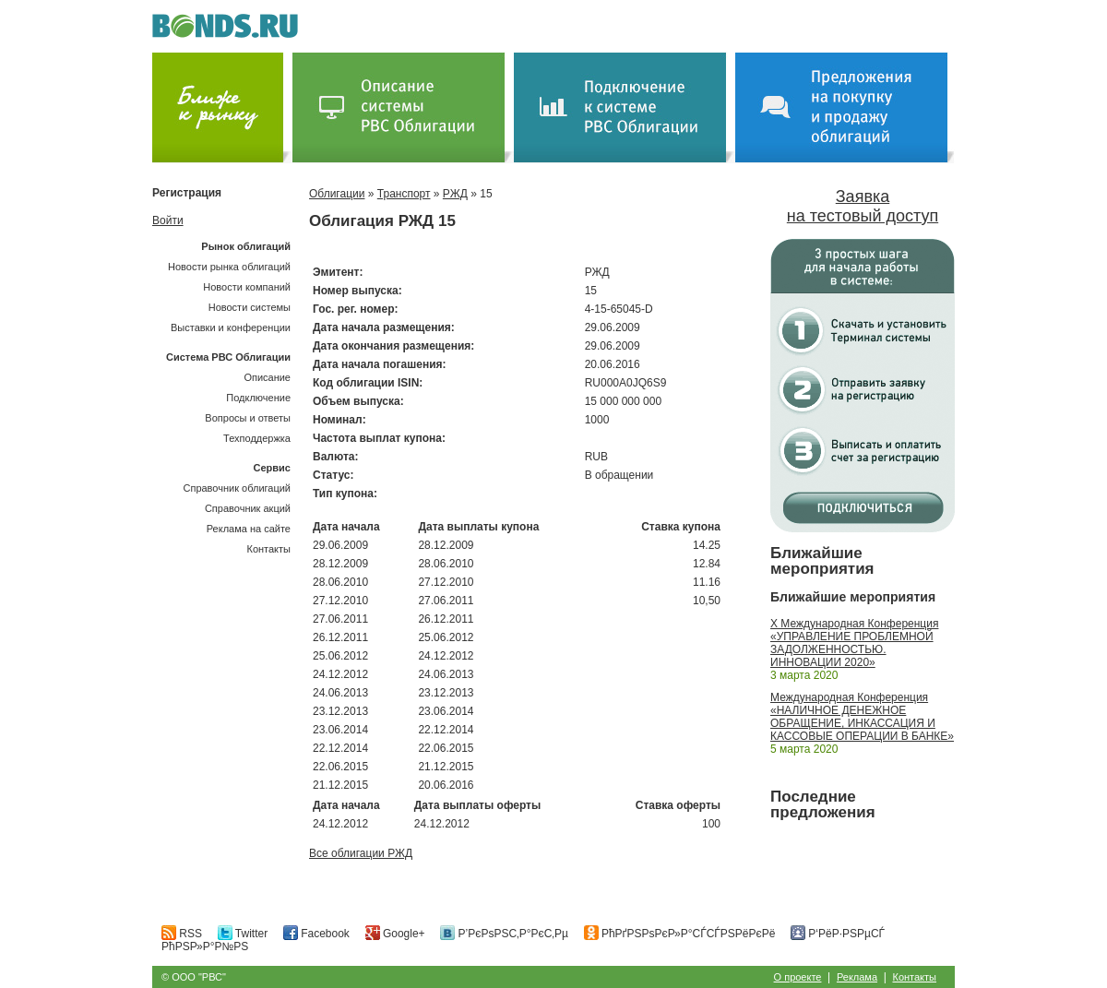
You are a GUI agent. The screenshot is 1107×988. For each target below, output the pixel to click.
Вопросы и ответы (248, 417)
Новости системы (249, 307)
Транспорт (404, 193)
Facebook (316, 933)
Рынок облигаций (246, 246)
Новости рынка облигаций (229, 266)
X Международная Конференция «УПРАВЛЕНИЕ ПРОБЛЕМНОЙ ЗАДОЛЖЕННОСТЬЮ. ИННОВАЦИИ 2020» (854, 643)
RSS (181, 933)
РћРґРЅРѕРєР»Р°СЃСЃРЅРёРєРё (680, 933)
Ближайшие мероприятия (822, 560)
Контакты (268, 548)
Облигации (336, 193)
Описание (267, 377)
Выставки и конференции (231, 327)
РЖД (455, 193)
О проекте (798, 976)
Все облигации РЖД (360, 853)
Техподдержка (257, 438)
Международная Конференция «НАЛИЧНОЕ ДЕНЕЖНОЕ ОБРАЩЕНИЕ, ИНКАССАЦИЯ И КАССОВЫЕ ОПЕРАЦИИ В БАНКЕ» (862, 717)
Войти (168, 220)
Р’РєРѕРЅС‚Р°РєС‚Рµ (504, 933)
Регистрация (186, 192)
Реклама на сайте (249, 528)
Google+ (395, 933)
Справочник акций (248, 508)
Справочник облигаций (237, 488)
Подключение (258, 397)
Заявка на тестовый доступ (862, 206)
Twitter (243, 933)
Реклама (857, 976)
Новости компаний (247, 286)
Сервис (272, 467)
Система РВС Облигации (228, 357)
